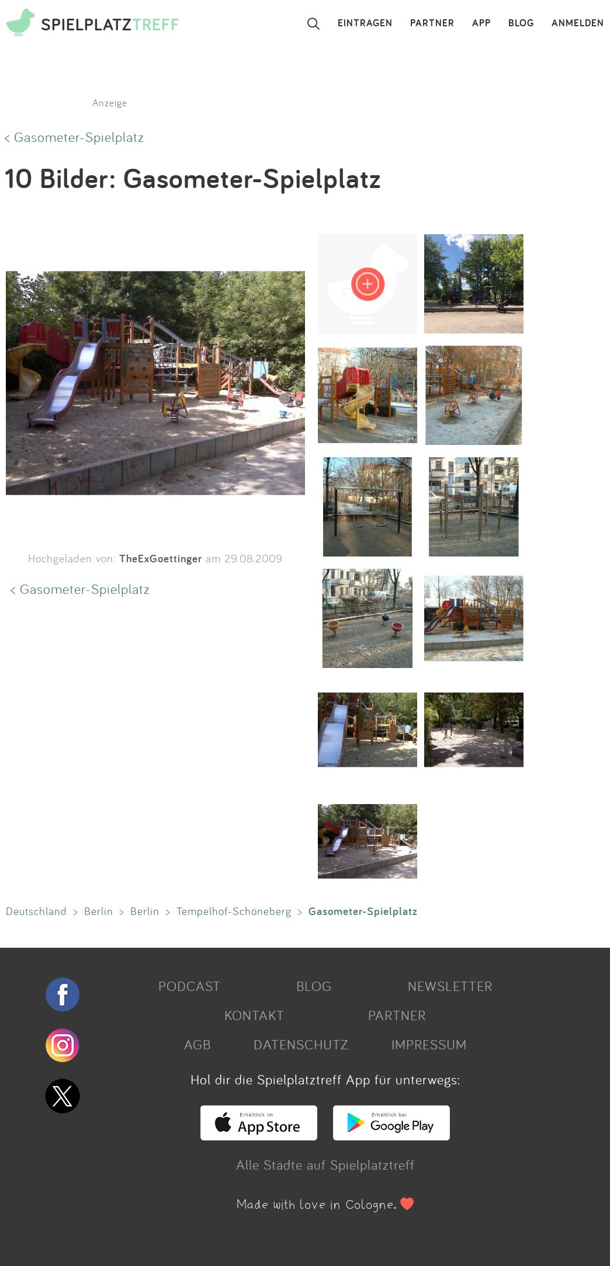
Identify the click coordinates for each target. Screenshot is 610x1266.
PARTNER (432, 23)
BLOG (521, 23)
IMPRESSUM (429, 1044)
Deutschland (36, 911)
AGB (197, 1044)
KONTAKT (254, 1015)
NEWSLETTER (450, 985)
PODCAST (189, 985)
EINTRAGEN (365, 23)
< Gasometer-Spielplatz (74, 136)
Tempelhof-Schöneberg (234, 911)
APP (481, 23)
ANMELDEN (578, 23)
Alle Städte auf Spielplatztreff (325, 1164)
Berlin (98, 911)
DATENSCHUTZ (301, 1044)
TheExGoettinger (160, 558)
